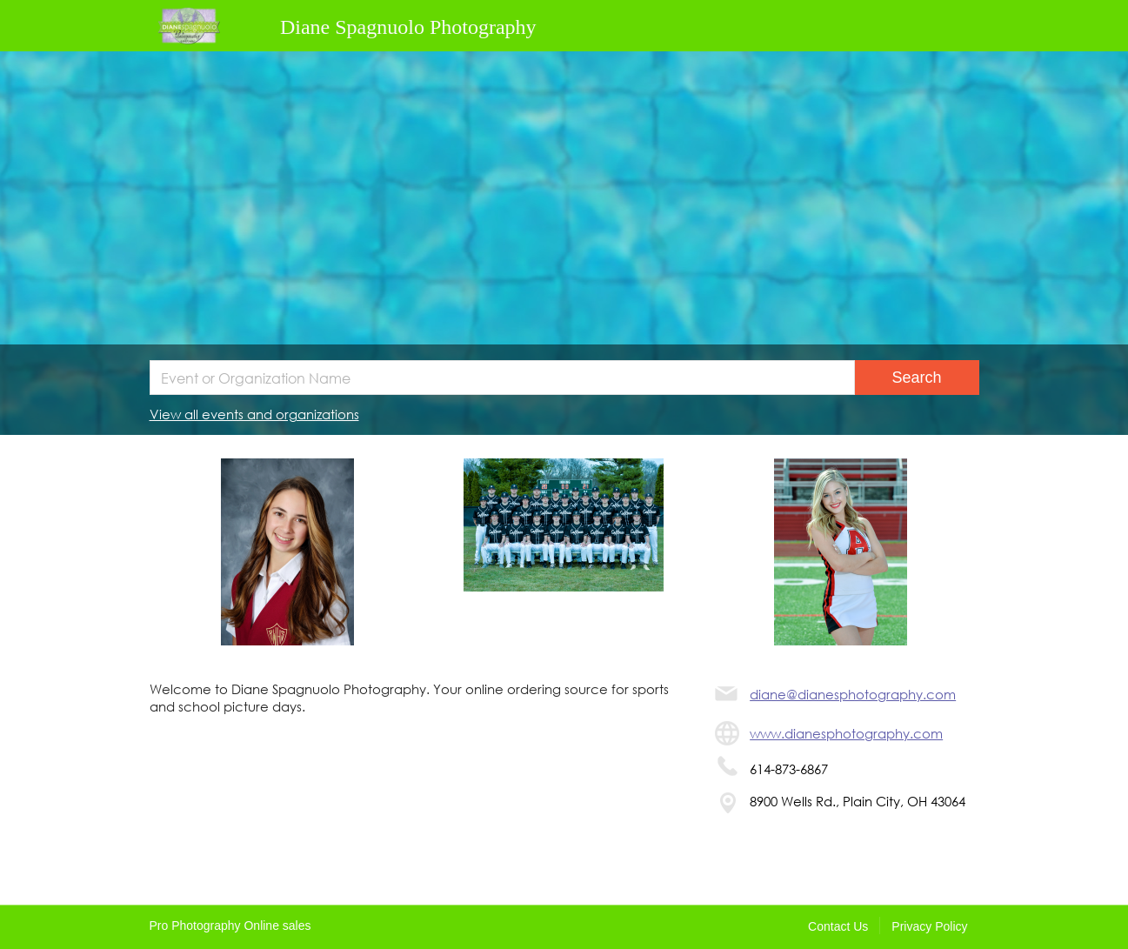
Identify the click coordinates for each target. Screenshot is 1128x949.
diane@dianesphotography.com (853, 694)
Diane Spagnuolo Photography (408, 27)
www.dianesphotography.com (846, 733)
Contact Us (838, 926)
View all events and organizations (254, 414)
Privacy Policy (929, 926)
